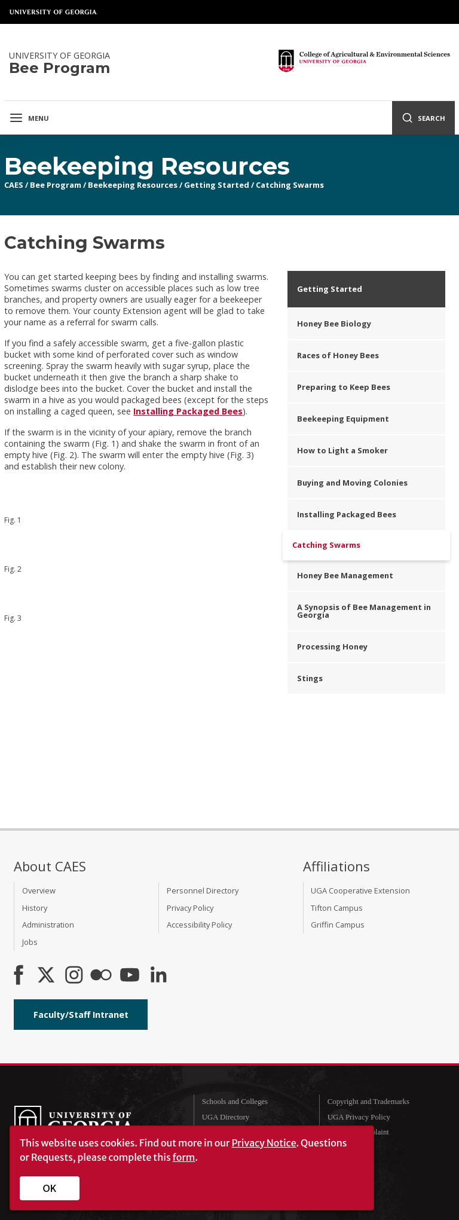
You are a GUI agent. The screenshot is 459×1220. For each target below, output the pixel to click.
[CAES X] (47, 976)
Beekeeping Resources (133, 184)
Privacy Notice (263, 1143)
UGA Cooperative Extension (360, 890)
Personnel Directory (202, 890)
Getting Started (216, 184)
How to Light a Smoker (342, 450)
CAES (13, 184)
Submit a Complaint (358, 1132)
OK (50, 1188)
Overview (39, 890)
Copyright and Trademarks (368, 1101)
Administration (48, 924)
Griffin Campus (338, 924)
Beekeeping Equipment (343, 418)
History (34, 907)
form (184, 1157)
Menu (29, 118)
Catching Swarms (290, 184)
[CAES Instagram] (74, 976)
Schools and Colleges (235, 1101)
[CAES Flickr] (101, 976)
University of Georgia (54, 12)
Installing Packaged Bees (188, 411)
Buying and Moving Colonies (352, 482)
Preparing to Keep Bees (343, 387)
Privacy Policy (190, 907)
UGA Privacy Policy (359, 1117)
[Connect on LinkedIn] (158, 976)
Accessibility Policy (199, 924)
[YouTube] (129, 976)
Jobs (30, 942)
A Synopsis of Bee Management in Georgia (364, 611)
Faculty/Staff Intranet (80, 1014)
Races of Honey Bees (338, 355)
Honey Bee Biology (334, 323)
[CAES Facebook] (18, 976)
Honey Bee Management (345, 575)
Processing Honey (332, 646)
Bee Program (55, 184)
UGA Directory (225, 1117)
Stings (310, 678)
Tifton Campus (337, 907)
